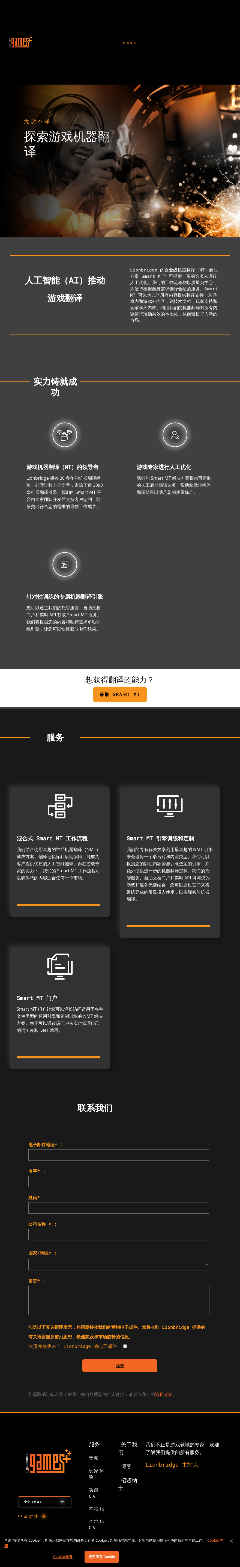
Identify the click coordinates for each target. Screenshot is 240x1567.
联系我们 (130, 43)
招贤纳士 (127, 1484)
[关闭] (231, 1541)
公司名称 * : (42, 1224)
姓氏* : (36, 1197)
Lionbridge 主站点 (172, 1464)
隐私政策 (163, 1394)
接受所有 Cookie (101, 1556)
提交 (120, 1365)
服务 (94, 1444)
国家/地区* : (42, 1253)
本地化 (97, 1508)
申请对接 (28, 1516)
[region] (120, 1549)
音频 (94, 1458)
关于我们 (127, 1448)
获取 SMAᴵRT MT (120, 694)
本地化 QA (97, 1524)
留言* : (36, 1281)
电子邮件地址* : (45, 1144)
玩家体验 (97, 1474)
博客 (126, 1466)
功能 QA (94, 1493)
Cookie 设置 (63, 1556)
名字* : (36, 1171)
